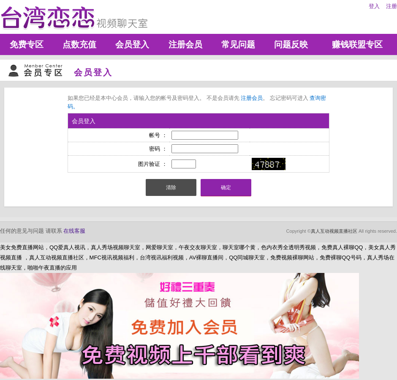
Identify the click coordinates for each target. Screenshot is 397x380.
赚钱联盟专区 (357, 44)
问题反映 (291, 44)
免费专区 (27, 44)
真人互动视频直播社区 (334, 231)
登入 (374, 6)
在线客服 (74, 231)
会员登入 (132, 44)
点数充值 (79, 44)
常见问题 (238, 44)
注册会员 (185, 44)
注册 (391, 6)
